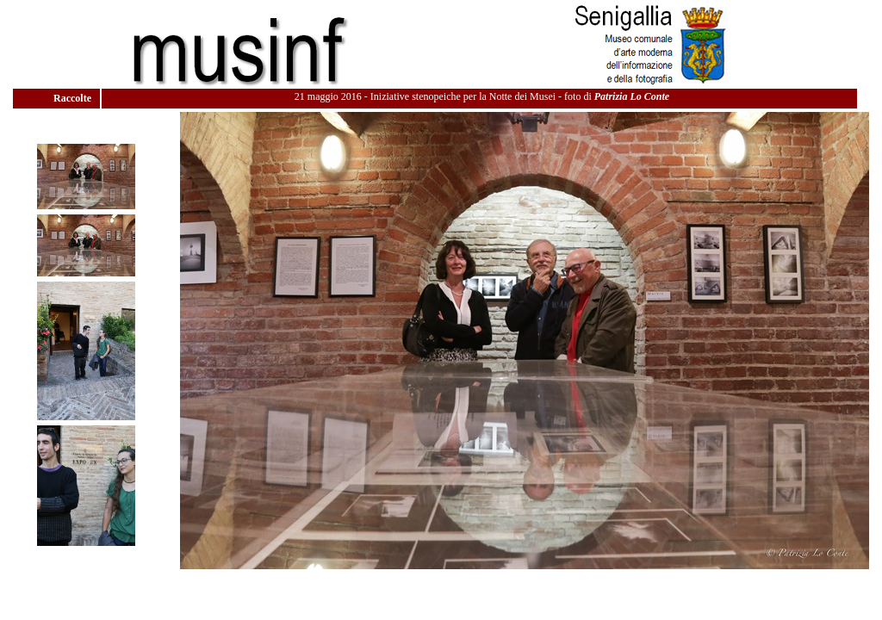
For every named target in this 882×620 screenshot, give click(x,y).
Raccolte (73, 98)
